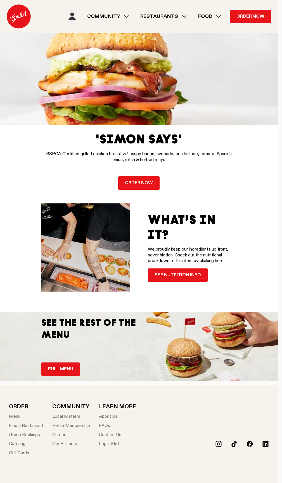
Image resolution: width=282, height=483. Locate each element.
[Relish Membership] (71, 426)
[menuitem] (19, 16)
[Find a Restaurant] (26, 426)
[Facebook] (250, 444)
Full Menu (60, 369)
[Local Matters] (71, 417)
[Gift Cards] (26, 453)
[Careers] (71, 435)
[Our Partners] (71, 444)
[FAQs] (117, 426)
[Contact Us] (117, 435)
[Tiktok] (234, 444)
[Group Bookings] (26, 435)
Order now (139, 183)
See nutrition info (178, 275)
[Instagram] (218, 444)
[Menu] (26, 417)
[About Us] (117, 417)
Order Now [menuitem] (250, 16)
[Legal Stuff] (117, 444)
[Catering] (26, 444)
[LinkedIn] (265, 444)
